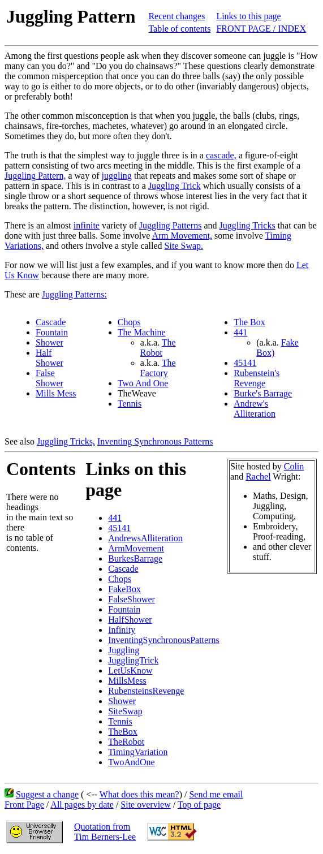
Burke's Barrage (263, 393)
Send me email (216, 794)
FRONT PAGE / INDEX (261, 28)
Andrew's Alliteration (254, 409)
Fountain (52, 332)
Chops (129, 322)
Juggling (123, 650)
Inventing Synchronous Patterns (155, 441)
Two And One (143, 383)
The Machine (142, 332)
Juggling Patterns (170, 225)
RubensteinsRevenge (146, 691)
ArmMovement (136, 548)
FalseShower (131, 599)
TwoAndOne (131, 762)
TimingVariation (137, 752)
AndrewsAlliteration (145, 538)
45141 (245, 363)
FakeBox (124, 589)
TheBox (122, 731)
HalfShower (130, 619)
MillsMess (127, 680)
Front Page (24, 804)
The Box (249, 322)
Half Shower (49, 358)
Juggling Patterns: (74, 294)
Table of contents (179, 28)
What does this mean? (139, 794)
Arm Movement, (182, 235)
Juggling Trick (174, 186)
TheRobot (126, 742)
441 (240, 332)
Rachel (258, 476)
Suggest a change (47, 794)
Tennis (129, 403)
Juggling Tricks (247, 225)
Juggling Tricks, (66, 441)
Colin (294, 466)
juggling (117, 175)
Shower (49, 342)
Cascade (51, 322)
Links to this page (248, 16)
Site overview (145, 804)
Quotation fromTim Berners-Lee (105, 832)
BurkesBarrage (135, 558)
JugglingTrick (133, 660)
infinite (87, 225)
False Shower (49, 378)
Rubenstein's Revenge (256, 378)
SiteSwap (125, 711)
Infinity (121, 630)
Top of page (199, 804)
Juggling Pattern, (35, 175)
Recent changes (176, 16)
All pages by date (82, 804)
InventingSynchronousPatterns (163, 640)
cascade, (221, 155)
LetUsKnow (130, 670)
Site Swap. (184, 246)
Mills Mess (56, 393)
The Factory (158, 368)
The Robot (158, 347)
